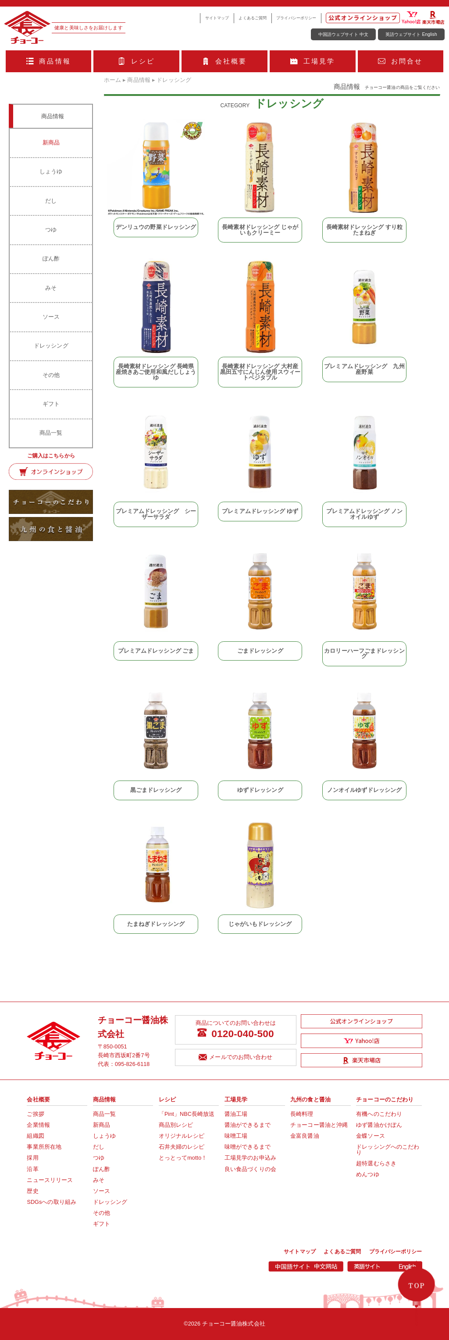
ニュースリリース (50, 1180)
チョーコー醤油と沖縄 (319, 1125)
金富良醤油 (304, 1136)
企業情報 (38, 1125)
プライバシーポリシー (296, 18)
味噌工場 (235, 1136)
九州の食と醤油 (310, 1100)
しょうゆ (50, 171)
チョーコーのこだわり (384, 1100)
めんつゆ (367, 1174)
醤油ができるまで (247, 1125)
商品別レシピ (176, 1125)
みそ (51, 288)
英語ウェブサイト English (411, 34)
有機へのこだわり (379, 1114)
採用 (32, 1158)
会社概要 (224, 61)
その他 (51, 375)
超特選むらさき (376, 1164)
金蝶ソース (370, 1136)
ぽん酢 (51, 258)
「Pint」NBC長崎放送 (187, 1114)
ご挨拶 (35, 1114)
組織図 (35, 1136)
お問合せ (400, 61)
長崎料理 (301, 1114)
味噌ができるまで (247, 1147)
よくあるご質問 (253, 18)
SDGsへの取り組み (51, 1202)
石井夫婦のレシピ (182, 1147)
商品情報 (48, 61)
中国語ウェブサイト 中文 (343, 34)
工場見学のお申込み (250, 1158)
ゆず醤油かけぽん (379, 1125)
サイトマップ (217, 18)
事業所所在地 (44, 1147)
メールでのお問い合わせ (235, 1057)
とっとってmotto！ (183, 1158)
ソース (51, 316)
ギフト (51, 404)
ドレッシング (51, 345)
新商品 (51, 142)
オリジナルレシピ (182, 1136)
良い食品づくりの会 (250, 1169)
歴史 (32, 1191)
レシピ (136, 61)
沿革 (32, 1169)
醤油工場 (235, 1114)
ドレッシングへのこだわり (387, 1150)
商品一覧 (50, 432)
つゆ (51, 229)
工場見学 (312, 61)
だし (51, 200)
